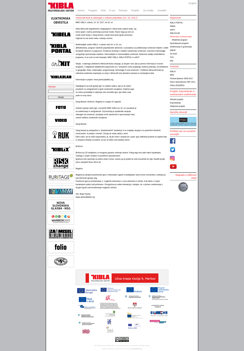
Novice (81, 10)
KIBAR (173, 50)
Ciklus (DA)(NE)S (177, 85)
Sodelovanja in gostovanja (181, 47)
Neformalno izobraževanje (181, 37)
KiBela (172, 26)
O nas (112, 10)
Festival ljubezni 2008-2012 (181, 78)
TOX (172, 57)
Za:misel (173, 54)
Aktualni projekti (176, 99)
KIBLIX (173, 71)
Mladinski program (179, 40)
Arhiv (103, 10)
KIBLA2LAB (175, 33)
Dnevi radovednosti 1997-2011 (182, 82)
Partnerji (123, 10)
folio (171, 61)
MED (172, 75)
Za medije (148, 10)
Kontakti (162, 10)
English (192, 3)
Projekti (135, 10)
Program (92, 10)
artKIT (172, 30)
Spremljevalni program (179, 43)
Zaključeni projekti (177, 106)
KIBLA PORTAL (176, 23)
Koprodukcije (175, 103)
